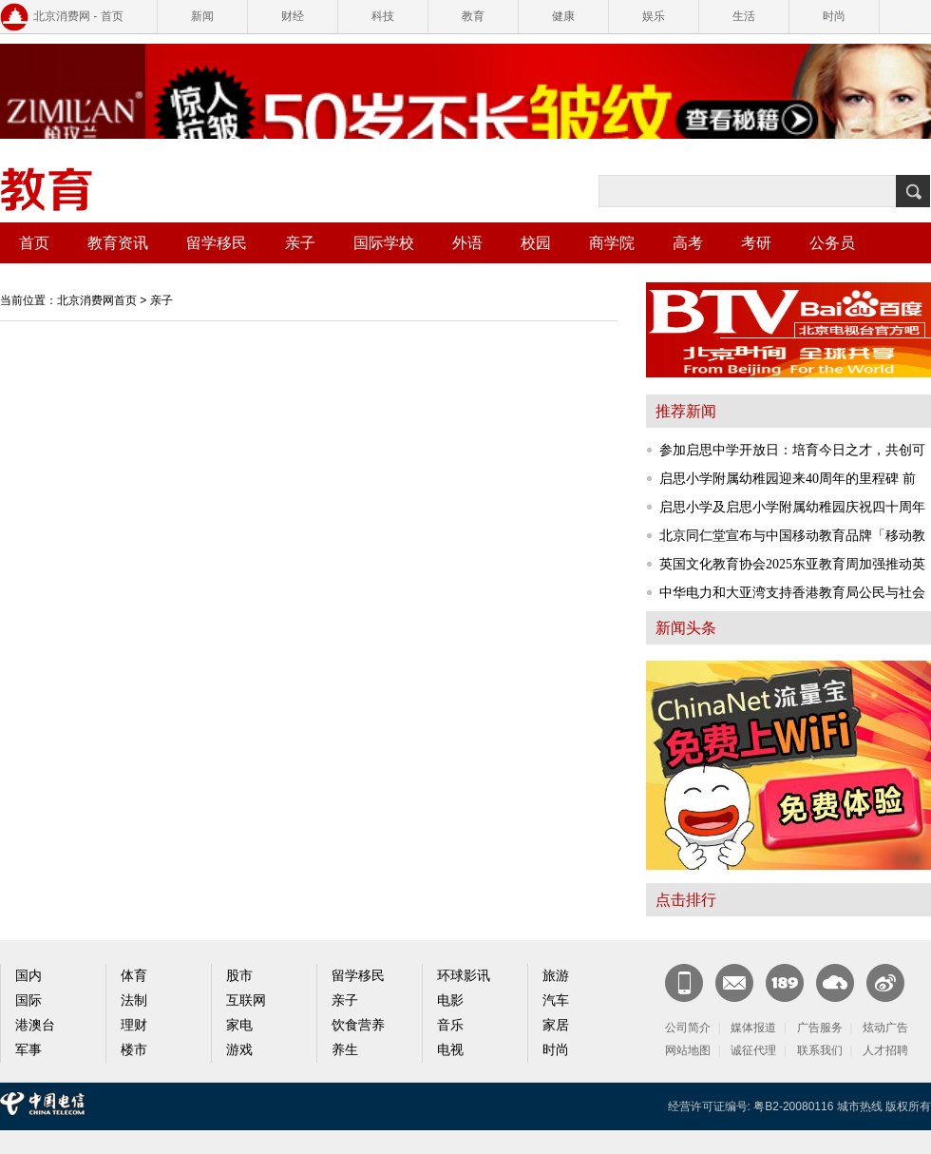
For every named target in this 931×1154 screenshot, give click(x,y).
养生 (345, 1050)
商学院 (612, 243)
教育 (473, 16)
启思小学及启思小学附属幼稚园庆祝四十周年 (792, 507)
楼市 (134, 1050)
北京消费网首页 (97, 300)
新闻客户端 (684, 983)
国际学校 (383, 243)
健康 (563, 16)
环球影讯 (463, 976)
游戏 (239, 1050)
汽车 (555, 1000)
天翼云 (835, 983)
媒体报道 (753, 1027)
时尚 (834, 16)
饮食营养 (358, 1025)
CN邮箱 (734, 983)
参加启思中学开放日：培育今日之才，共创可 (792, 450)
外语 (467, 243)
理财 (134, 1025)
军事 (28, 1050)
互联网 (246, 1000)
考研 (756, 243)
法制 (134, 1000)
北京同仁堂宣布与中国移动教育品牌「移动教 (792, 536)
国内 (28, 976)
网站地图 (688, 1050)
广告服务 (820, 1027)
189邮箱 (785, 983)
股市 (239, 976)
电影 (450, 1000)
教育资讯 (117, 243)
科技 (382, 16)
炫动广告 (885, 1027)
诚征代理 (753, 1050)
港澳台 (35, 1025)
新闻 (202, 16)
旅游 (555, 976)
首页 (34, 243)
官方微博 (885, 983)
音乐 (450, 1025)
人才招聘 (885, 1050)
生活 (743, 16)
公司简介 (688, 1027)
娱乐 (653, 16)
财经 (292, 16)
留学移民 (216, 243)
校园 (536, 243)
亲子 (300, 243)
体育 (134, 976)
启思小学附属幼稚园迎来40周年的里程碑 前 (787, 478)
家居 (555, 1025)
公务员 (832, 243)
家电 (239, 1025)
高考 (688, 243)
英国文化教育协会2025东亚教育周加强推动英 (792, 564)
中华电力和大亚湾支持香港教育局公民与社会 (792, 593)
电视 (450, 1050)
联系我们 (820, 1050)
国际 (28, 1000)
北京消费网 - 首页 (78, 16)
